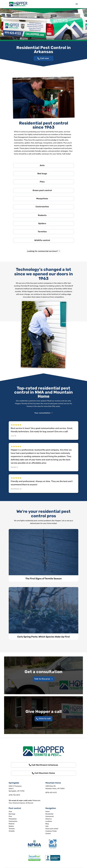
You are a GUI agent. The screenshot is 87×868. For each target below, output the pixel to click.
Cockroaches (42, 208)
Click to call (45, 721)
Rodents (42, 217)
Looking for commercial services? (42, 254)
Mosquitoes (42, 200)
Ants (42, 166)
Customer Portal (51, 834)
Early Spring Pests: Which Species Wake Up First (43, 639)
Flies (42, 182)
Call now (44, 58)
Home (47, 815)
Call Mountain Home (45, 776)
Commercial (49, 820)
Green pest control (42, 191)
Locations (48, 825)
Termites (42, 234)
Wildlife (12, 834)
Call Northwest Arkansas (45, 768)
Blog (47, 827)
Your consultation (42, 416)
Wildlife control (42, 242)
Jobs (46, 830)
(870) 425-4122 (51, 796)
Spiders (42, 225)
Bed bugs (42, 174)
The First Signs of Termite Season (43, 581)
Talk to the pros (42, 681)
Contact (48, 837)
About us (48, 822)
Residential (49, 817)
